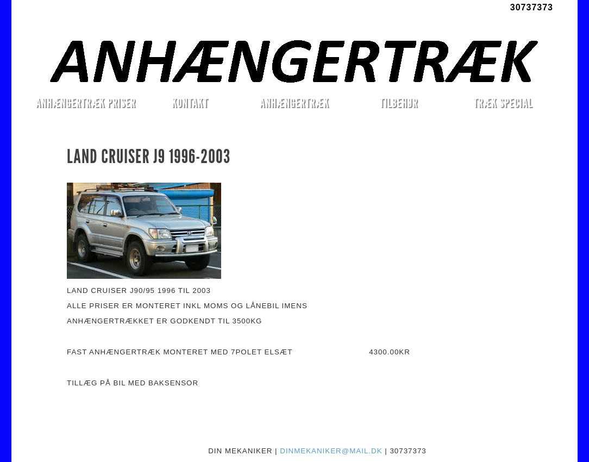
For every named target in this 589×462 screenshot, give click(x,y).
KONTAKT (190, 102)
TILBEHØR (398, 102)
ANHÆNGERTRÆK (294, 102)
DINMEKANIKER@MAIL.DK (331, 451)
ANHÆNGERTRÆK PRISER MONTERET (85, 104)
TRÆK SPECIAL (502, 102)
